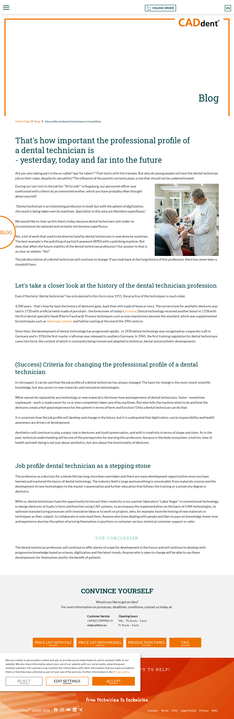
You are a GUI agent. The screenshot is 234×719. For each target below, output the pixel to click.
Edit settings (67, 681)
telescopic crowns (59, 321)
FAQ (185, 642)
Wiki (215, 710)
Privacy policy (121, 671)
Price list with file (53, 642)
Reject (24, 681)
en (228, 8)
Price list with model (99, 642)
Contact (153, 710)
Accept (113, 681)
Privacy (204, 710)
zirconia (130, 311)
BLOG (6, 232)
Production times (146, 642)
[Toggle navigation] (6, 7)
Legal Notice (188, 710)
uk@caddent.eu (97, 625)
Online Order (163, 8)
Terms (165, 710)
